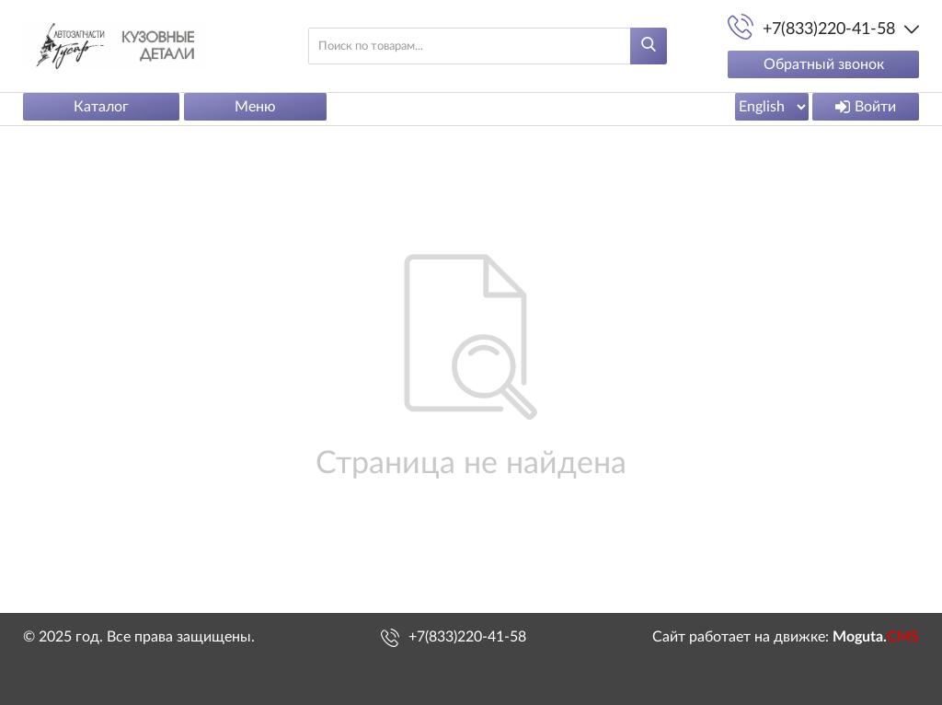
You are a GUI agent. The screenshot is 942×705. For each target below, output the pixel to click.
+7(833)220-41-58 (467, 637)
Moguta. (876, 637)
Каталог (101, 106)
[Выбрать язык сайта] (772, 107)
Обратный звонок (824, 64)
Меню (255, 106)
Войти (865, 106)
